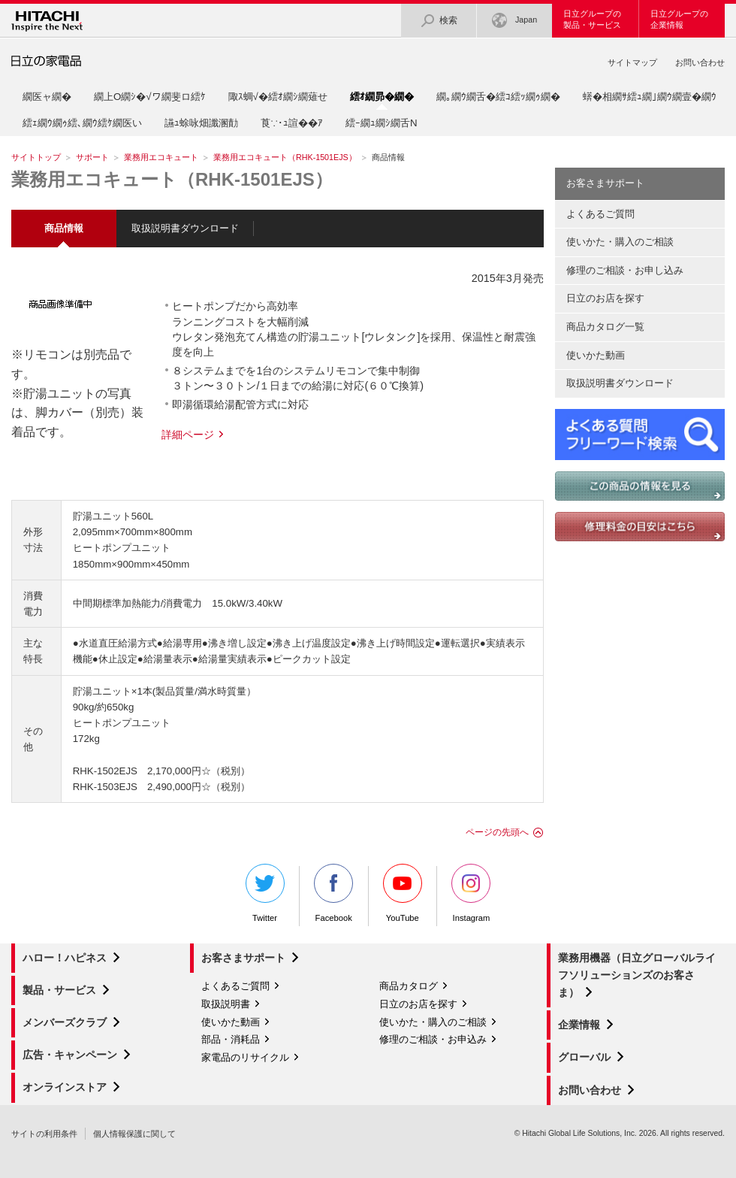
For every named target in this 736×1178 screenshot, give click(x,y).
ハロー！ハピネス (65, 958)
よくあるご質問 (600, 214)
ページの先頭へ (497, 832)
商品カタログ (408, 986)
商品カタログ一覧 (605, 326)
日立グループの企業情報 (679, 19)
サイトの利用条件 (44, 1133)
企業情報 (579, 1025)
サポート (92, 157)
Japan (514, 21)
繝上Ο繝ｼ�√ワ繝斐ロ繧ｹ (150, 96)
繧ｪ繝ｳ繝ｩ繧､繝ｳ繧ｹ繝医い (82, 123)
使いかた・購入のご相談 (620, 241)
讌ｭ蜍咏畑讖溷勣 (201, 123)
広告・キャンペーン (70, 1055)
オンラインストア (65, 1087)
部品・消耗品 (230, 1039)
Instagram (470, 893)
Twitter (265, 893)
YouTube (402, 893)
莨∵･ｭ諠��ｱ (292, 123)
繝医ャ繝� (47, 96)
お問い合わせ (700, 62)
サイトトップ (36, 157)
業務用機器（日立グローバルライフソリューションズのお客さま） (637, 975)
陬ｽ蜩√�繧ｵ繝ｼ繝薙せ (277, 96)
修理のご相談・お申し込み (624, 270)
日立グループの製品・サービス (592, 19)
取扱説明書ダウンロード (185, 228)
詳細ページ (187, 435)
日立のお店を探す (605, 298)
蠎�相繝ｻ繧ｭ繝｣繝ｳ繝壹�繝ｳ (649, 96)
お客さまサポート (605, 183)
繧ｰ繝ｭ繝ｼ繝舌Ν (381, 123)
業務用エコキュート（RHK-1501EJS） (285, 157)
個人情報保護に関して (134, 1133)
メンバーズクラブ (65, 1022)
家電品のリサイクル (245, 1057)
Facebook (333, 893)
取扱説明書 (225, 1004)
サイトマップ (632, 62)
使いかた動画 (595, 355)
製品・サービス (59, 990)
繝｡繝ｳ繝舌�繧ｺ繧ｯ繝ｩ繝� (498, 96)
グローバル (584, 1057)
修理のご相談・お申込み (433, 1039)
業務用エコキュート (161, 157)
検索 (438, 21)
